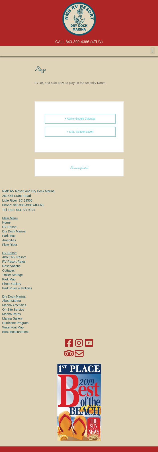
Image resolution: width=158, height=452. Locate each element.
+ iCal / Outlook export (80, 131)
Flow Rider (9, 244)
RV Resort (9, 227)
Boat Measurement (15, 332)
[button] (152, 50)
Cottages (8, 270)
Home (6, 222)
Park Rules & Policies (17, 288)
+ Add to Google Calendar (80, 118)
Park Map (9, 236)
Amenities (9, 240)
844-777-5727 (25, 210)
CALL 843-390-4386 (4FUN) (79, 42)
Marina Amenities (14, 305)
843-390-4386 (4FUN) (28, 205)
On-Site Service (13, 309)
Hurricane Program (15, 323)
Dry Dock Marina (13, 231)
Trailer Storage (12, 275)
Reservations (11, 266)
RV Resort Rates (14, 261)
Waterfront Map (13, 327)
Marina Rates (11, 314)
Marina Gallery (12, 318)
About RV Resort (14, 257)
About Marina (11, 300)
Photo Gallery (11, 284)
